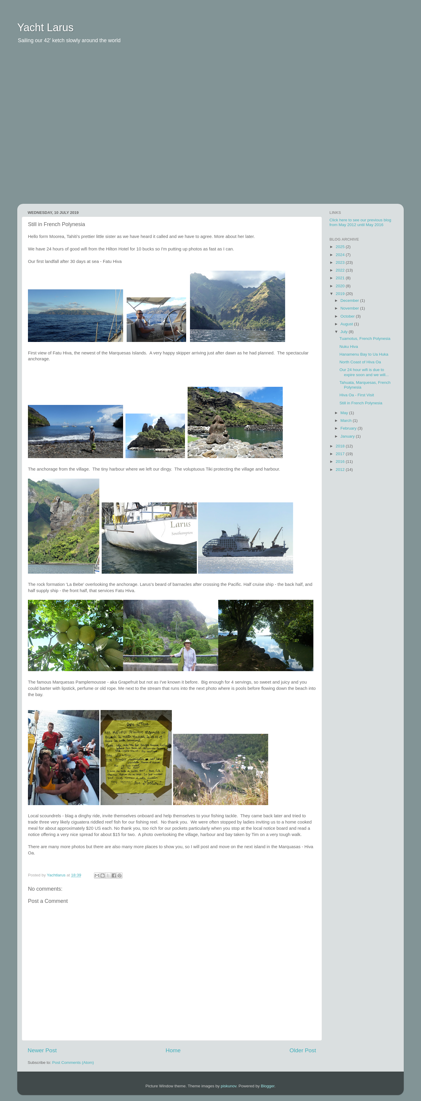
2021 (341, 278)
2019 (341, 293)
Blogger (267, 1086)
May (344, 413)
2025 (341, 247)
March (346, 420)
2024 (341, 255)
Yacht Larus (45, 27)
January (348, 436)
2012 (341, 469)
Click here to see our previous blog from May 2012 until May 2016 (360, 222)
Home (173, 1050)
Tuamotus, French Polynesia (365, 338)
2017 (341, 454)
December (350, 300)
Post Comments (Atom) (73, 1062)
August (347, 324)
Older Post (303, 1050)
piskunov (228, 1086)
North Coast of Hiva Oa (360, 362)
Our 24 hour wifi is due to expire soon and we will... (364, 372)
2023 (341, 262)
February (349, 428)
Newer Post (42, 1050)
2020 (341, 286)
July (344, 331)
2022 (341, 270)
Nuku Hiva (349, 346)
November (350, 308)
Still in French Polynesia (361, 403)
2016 (341, 461)
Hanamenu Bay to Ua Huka (364, 354)
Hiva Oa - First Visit (357, 395)
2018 (341, 446)
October (348, 316)
